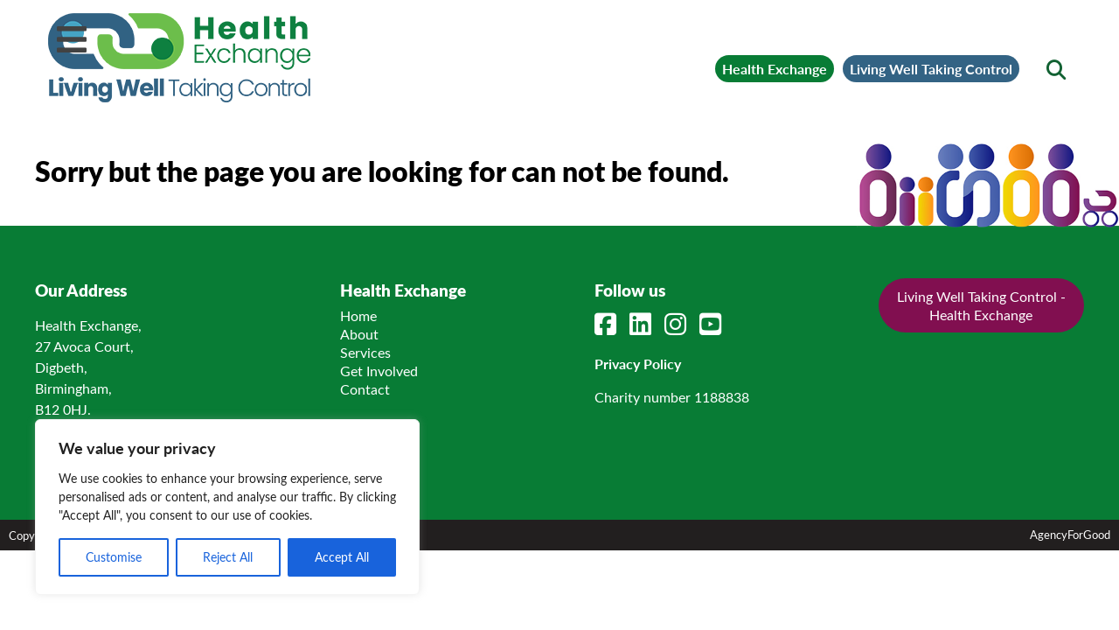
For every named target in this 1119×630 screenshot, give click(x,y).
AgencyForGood (1070, 531)
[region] (227, 507)
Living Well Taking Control (895, 57)
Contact (365, 386)
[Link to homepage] (245, 57)
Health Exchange (659, 57)
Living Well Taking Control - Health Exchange (981, 302)
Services (365, 349)
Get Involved (379, 368)
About (359, 331)
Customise (114, 557)
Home (358, 313)
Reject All (228, 557)
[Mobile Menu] (72, 39)
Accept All (342, 557)
